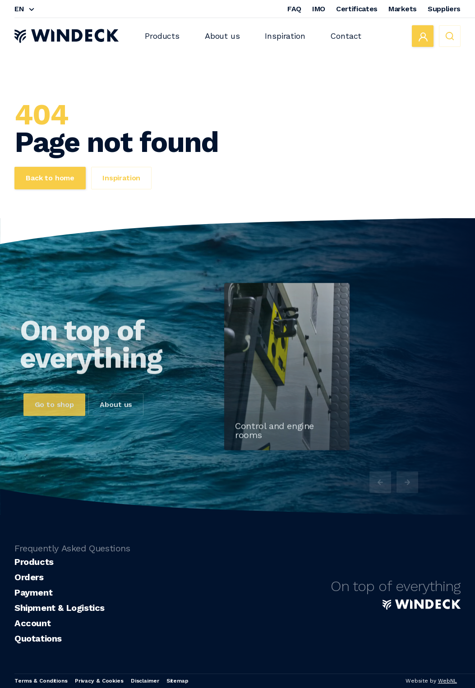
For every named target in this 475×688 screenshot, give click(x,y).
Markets (402, 9)
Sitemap (177, 681)
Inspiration (285, 36)
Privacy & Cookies (99, 681)
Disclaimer (145, 681)
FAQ (294, 9)
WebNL (447, 681)
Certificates (357, 9)
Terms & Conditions (41, 681)
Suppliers (444, 9)
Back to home (50, 178)
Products (162, 36)
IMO (318, 9)
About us (222, 36)
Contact (345, 36)
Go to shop (54, 419)
